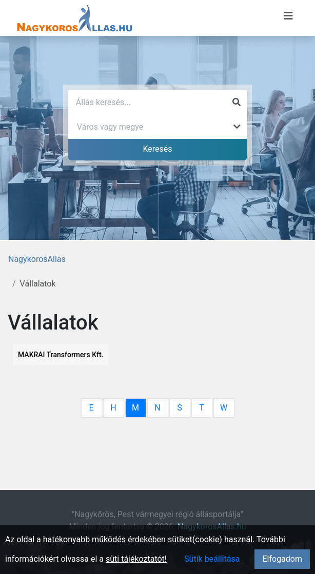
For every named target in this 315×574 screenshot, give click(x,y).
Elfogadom (282, 559)
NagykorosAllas (37, 259)
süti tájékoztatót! (136, 559)
